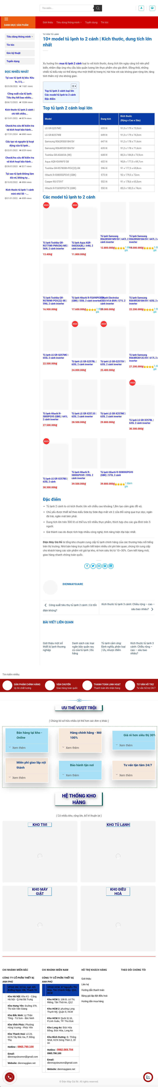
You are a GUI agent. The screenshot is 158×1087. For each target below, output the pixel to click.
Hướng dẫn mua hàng (93, 1001)
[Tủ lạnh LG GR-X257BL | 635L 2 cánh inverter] (142, 401)
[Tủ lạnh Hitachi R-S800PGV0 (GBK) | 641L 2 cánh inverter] (56, 394)
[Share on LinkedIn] (111, 566)
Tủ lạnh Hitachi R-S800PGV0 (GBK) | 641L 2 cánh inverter (55, 416)
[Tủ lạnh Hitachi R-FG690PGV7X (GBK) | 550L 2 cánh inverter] (84, 279)
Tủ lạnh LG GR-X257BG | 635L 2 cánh (55, 480)
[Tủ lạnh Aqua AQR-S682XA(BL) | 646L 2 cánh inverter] (84, 223)
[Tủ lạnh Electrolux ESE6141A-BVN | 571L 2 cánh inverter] (113, 279)
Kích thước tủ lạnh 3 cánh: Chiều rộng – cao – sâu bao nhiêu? (142, 648)
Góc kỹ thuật (13, 53)
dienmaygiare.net (26, 1063)
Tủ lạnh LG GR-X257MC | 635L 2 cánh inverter (113, 415)
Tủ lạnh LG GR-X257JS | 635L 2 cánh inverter (84, 415)
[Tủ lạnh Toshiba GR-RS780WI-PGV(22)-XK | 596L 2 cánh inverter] (56, 279)
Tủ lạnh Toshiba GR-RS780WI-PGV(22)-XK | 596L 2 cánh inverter (55, 300)
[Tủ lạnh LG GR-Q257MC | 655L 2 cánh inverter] (56, 336)
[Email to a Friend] (99, 566)
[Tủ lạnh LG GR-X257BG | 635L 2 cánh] (56, 460)
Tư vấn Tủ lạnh (51, 34)
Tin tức (104, 22)
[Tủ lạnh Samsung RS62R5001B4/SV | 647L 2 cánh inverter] (142, 217)
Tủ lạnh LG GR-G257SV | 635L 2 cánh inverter (112, 363)
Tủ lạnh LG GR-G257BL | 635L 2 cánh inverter (84, 363)
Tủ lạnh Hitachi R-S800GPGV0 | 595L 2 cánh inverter (82, 475)
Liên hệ (85, 984)
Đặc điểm (50, 98)
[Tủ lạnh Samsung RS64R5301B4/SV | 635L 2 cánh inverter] (142, 279)
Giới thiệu (48, 22)
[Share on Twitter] (93, 566)
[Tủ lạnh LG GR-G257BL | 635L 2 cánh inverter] (84, 342)
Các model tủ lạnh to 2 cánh (60, 94)
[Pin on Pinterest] (105, 566)
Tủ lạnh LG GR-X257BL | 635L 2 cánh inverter (141, 421)
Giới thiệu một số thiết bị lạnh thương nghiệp (54, 647)
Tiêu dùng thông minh (69, 22)
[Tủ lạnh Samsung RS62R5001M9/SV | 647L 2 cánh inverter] (113, 217)
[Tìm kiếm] (98, 8)
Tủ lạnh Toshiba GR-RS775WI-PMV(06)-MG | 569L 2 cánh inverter (55, 245)
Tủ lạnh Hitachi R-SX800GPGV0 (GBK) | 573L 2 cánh (116, 473)
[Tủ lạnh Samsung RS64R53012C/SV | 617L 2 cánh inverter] (142, 336)
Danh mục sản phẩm (16, 21)
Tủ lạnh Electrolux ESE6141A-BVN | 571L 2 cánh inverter (112, 300)
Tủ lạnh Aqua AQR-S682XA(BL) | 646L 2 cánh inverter (82, 245)
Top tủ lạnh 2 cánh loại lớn (59, 90)
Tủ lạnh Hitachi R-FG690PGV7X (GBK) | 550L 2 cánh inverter (88, 299)
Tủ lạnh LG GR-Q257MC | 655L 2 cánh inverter (55, 356)
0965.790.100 (26, 1046)
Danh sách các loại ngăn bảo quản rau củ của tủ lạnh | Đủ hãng (83, 648)
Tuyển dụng (91, 22)
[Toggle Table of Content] (72, 86)
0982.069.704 (65, 1049)
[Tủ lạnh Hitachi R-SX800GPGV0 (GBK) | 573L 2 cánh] (113, 453)
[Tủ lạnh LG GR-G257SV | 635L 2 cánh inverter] (113, 342)
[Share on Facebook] (87, 566)
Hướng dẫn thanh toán (93, 990)
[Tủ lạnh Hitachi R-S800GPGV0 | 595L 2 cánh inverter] (84, 453)
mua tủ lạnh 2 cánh (70, 63)
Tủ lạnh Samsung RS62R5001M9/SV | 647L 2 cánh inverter (114, 239)
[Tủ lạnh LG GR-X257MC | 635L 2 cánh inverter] (113, 394)
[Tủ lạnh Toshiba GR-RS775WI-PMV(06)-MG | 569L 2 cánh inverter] (56, 223)
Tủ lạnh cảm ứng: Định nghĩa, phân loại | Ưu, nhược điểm (113, 647)
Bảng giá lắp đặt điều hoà (94, 995)
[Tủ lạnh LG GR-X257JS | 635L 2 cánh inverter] (84, 394)
